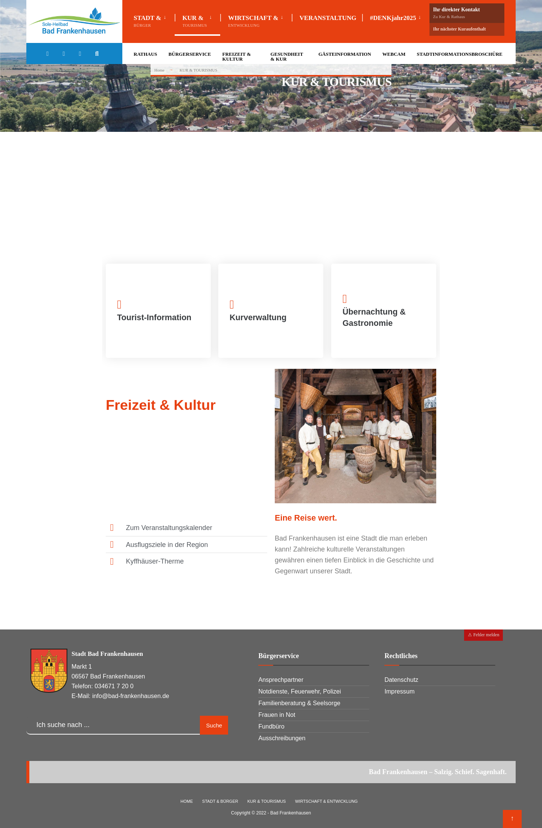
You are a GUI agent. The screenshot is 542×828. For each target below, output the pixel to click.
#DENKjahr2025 (393, 17)
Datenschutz (401, 679)
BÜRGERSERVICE (190, 54)
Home (159, 70)
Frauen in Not (276, 714)
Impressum (399, 691)
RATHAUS (145, 54)
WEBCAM (393, 54)
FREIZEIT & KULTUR (236, 56)
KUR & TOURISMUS (266, 801)
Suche (214, 725)
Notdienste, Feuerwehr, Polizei (299, 691)
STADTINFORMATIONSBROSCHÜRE (459, 54)
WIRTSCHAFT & (253, 20)
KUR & (195, 20)
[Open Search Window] (98, 54)
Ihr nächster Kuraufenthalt (459, 29)
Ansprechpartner (280, 679)
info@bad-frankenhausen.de (130, 695)
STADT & (147, 20)
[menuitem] (154, 19)
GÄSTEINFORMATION (344, 54)
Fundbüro (271, 726)
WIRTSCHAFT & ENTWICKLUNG (326, 801)
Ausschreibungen (281, 738)
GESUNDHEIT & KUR (287, 56)
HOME (187, 801)
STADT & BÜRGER (220, 801)
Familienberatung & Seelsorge (299, 703)
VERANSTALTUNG (328, 17)
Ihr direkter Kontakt (467, 13)
